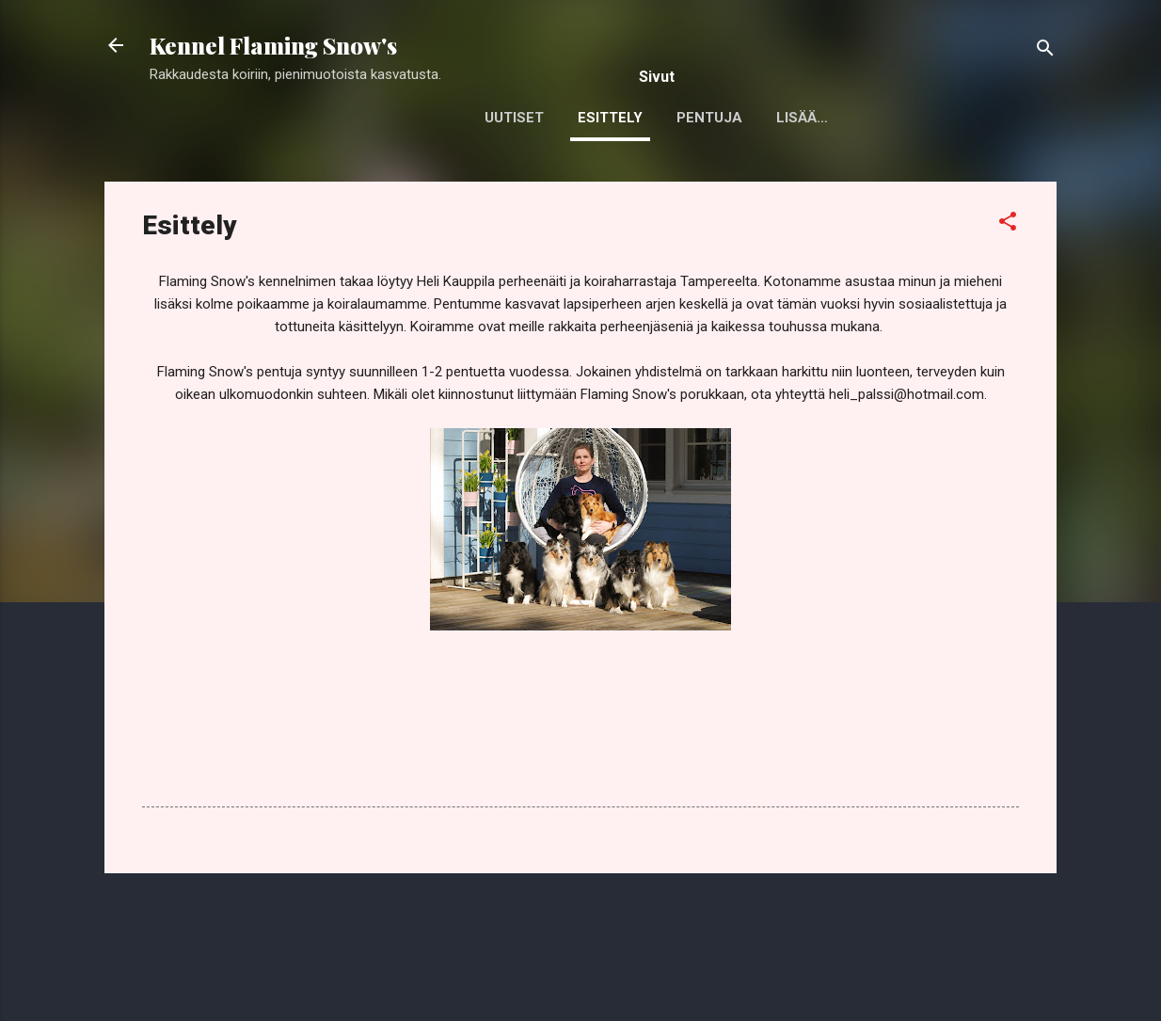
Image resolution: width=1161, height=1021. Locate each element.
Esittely (610, 117)
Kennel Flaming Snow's (273, 45)
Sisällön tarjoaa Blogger (581, 972)
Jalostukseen (831, 117)
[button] (1007, 224)
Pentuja (709, 117)
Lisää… (947, 117)
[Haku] (1045, 51)
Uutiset (514, 117)
